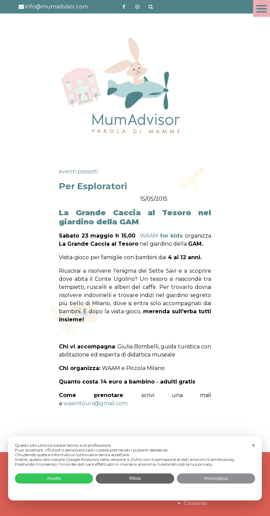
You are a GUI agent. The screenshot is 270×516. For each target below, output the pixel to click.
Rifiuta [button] (135, 478)
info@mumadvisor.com (53, 6)
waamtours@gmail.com (95, 403)
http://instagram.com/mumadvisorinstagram (137, 6)
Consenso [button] (195, 503)
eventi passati (78, 171)
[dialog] (135, 468)
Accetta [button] (54, 478)
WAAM (161, 235)
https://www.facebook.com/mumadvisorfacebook (123, 6)
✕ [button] (253, 445)
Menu (261, 8)
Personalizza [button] (216, 478)
